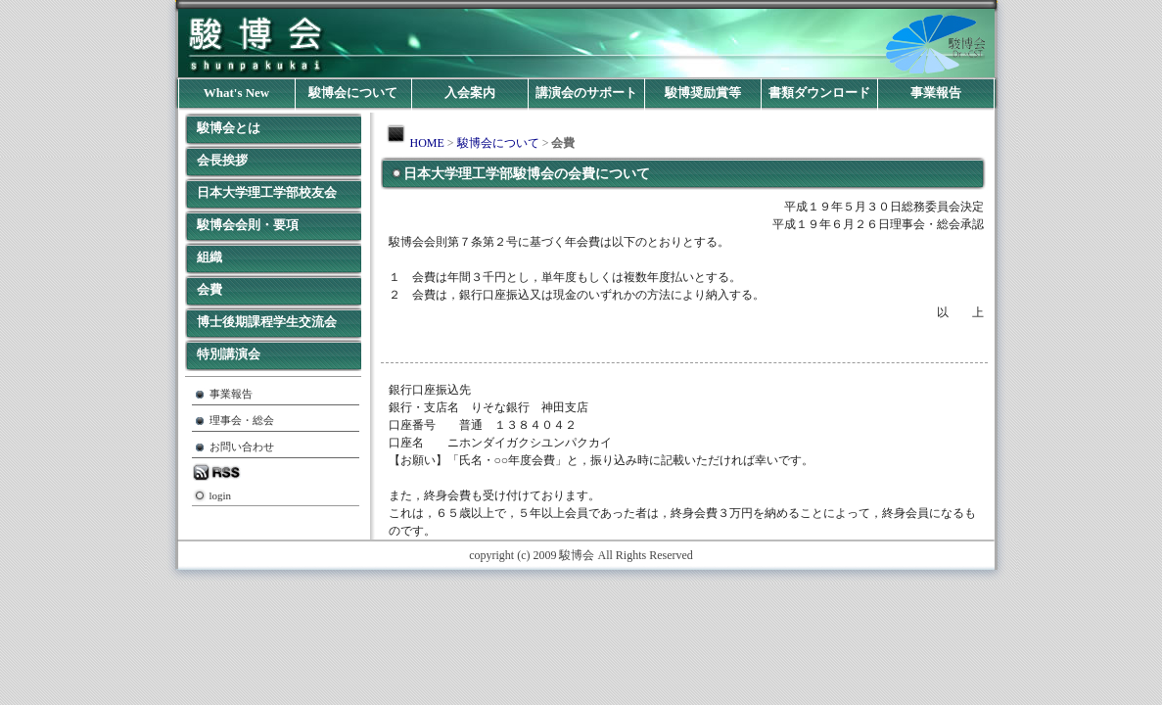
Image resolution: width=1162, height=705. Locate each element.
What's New (237, 92)
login (220, 496)
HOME (427, 143)
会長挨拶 (222, 160)
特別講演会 (228, 354)
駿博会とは (228, 127)
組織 (209, 257)
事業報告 (935, 92)
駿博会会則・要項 (248, 224)
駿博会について (352, 92)
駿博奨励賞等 (703, 92)
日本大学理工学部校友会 (267, 192)
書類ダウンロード (819, 92)
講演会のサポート (586, 92)
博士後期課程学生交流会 (267, 321)
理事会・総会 (241, 420)
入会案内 (469, 92)
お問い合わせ (241, 447)
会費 (209, 289)
